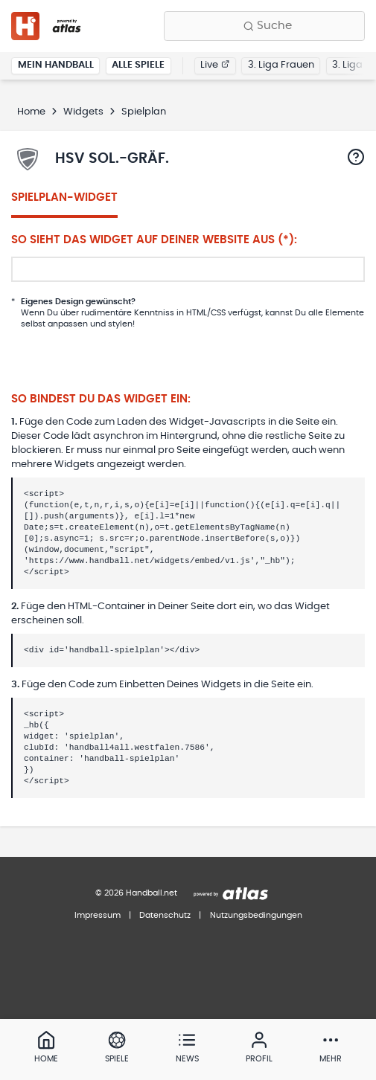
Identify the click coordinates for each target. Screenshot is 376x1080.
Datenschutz (165, 915)
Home (31, 112)
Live (214, 65)
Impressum (97, 915)
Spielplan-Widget (64, 197)
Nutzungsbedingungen (256, 915)
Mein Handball (56, 65)
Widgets (83, 112)
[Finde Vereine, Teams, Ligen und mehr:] (264, 26)
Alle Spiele (138, 65)
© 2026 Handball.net (136, 893)
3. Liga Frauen (281, 65)
